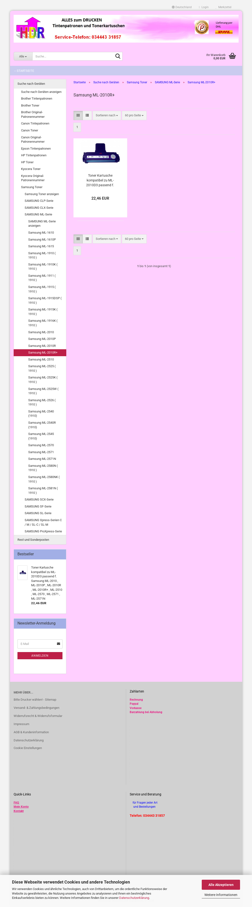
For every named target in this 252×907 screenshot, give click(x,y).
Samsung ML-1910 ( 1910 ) (42, 255)
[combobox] (107, 115)
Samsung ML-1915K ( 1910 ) (42, 312)
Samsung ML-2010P (42, 339)
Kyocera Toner (30, 169)
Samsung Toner (31, 187)
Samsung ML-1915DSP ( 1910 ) (45, 300)
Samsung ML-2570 (41, 445)
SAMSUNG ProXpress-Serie (43, 531)
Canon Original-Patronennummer (33, 139)
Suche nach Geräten (31, 83)
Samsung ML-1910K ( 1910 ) (42, 267)
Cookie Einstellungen (28, 748)
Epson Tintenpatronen (36, 148)
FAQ (16, 802)
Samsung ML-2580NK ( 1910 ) (44, 479)
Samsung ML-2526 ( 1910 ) (42, 402)
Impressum (21, 724)
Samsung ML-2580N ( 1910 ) (43, 468)
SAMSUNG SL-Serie (38, 513)
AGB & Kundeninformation (31, 732)
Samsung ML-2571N (42, 459)
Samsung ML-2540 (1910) (41, 414)
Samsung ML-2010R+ (42, 352)
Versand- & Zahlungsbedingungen (36, 708)
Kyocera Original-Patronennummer (33, 178)
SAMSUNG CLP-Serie (39, 201)
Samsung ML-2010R (42, 346)
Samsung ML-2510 (41, 359)
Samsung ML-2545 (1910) (41, 436)
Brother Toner (30, 105)
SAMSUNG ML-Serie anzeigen (42, 224)
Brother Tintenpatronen (36, 98)
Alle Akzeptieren (221, 885)
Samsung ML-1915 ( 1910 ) (42, 289)
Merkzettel (223, 7)
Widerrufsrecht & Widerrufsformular (38, 716)
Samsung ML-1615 (41, 246)
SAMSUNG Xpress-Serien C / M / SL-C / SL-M (43, 522)
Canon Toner (29, 130)
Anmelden (40, 655)
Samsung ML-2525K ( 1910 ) (42, 380)
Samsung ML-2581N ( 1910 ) (43, 490)
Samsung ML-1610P (42, 239)
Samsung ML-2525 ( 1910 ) (42, 368)
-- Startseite (24, 71)
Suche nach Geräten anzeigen (41, 92)
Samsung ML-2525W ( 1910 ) (43, 391)
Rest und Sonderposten (33, 539)
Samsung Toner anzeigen (42, 194)
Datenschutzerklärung (134, 898)
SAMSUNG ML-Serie (38, 214)
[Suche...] (23, 56)
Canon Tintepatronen (35, 123)
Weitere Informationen (220, 895)
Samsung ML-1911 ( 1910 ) (42, 278)
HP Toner (27, 162)
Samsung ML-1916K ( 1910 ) (42, 323)
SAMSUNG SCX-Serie (39, 499)
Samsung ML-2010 (41, 332)
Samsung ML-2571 (41, 452)
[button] (181, 7)
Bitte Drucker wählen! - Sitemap (35, 699)
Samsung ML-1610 (41, 232)
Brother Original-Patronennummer (33, 114)
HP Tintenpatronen (33, 155)
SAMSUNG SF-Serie (38, 506)
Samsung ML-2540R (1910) (42, 425)
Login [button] (203, 7)
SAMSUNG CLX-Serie (39, 207)
